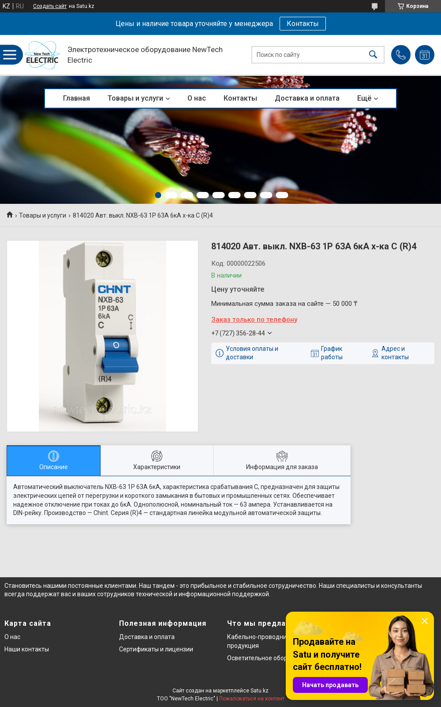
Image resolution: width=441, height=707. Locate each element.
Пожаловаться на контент (251, 699)
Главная (76, 98)
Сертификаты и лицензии (156, 649)
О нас (196, 98)
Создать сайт (50, 6)
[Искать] (373, 55)
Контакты (303, 23)
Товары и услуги (135, 98)
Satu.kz (259, 691)
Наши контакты (26, 649)
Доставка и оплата (307, 98)
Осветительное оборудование (271, 658)
